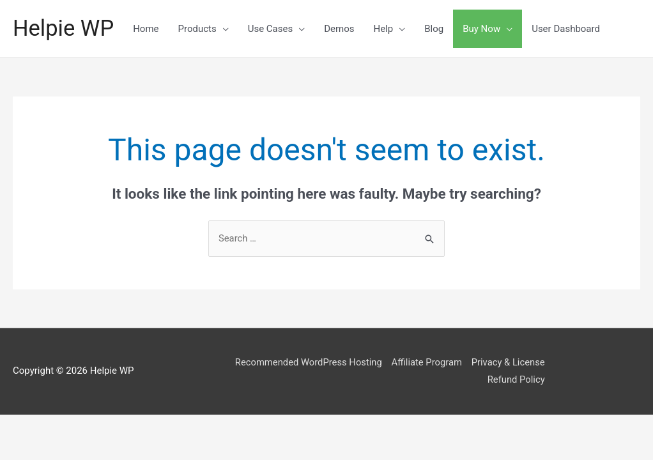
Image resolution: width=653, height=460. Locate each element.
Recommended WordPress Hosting (312, 362)
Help (385, 28)
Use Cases (272, 28)
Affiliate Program (431, 362)
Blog (435, 28)
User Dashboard (568, 28)
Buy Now (483, 28)
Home (147, 28)
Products (199, 28)
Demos (341, 28)
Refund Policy (522, 380)
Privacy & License (514, 362)
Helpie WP (64, 28)
